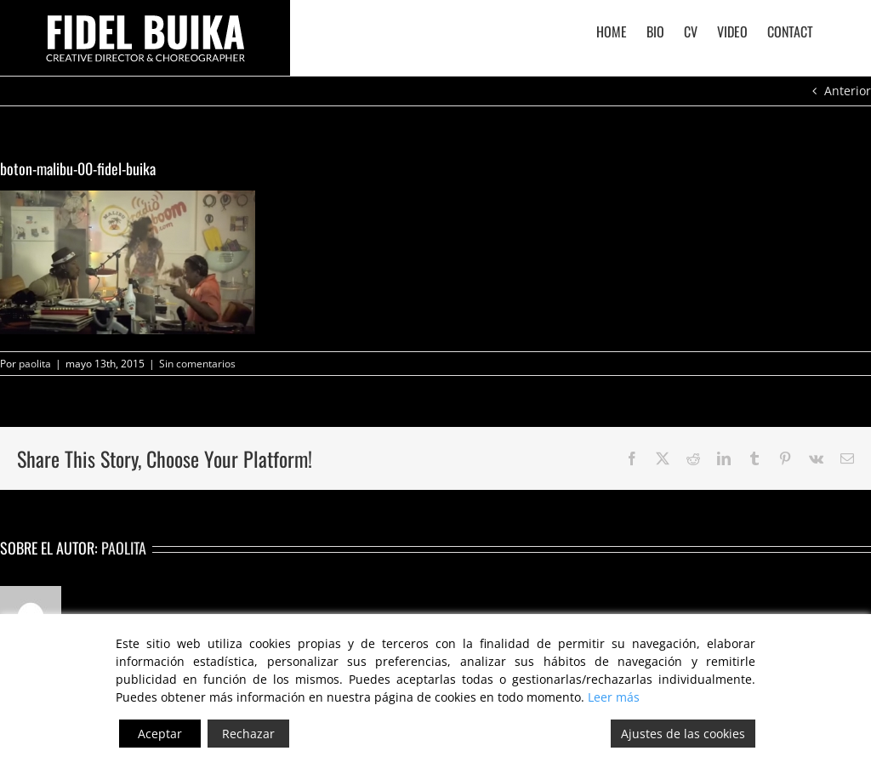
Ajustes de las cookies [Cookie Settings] (683, 733)
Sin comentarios (197, 363)
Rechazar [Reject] (248, 733)
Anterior (847, 90)
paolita (35, 363)
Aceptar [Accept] (160, 733)
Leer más (614, 697)
